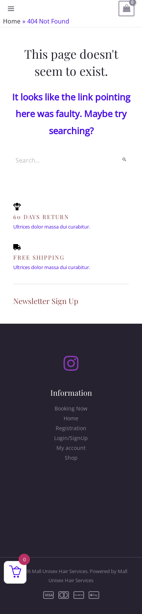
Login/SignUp (71, 438)
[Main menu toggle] (11, 9)
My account (71, 447)
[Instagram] (71, 363)
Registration (71, 428)
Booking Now (71, 408)
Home (71, 418)
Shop (71, 457)
